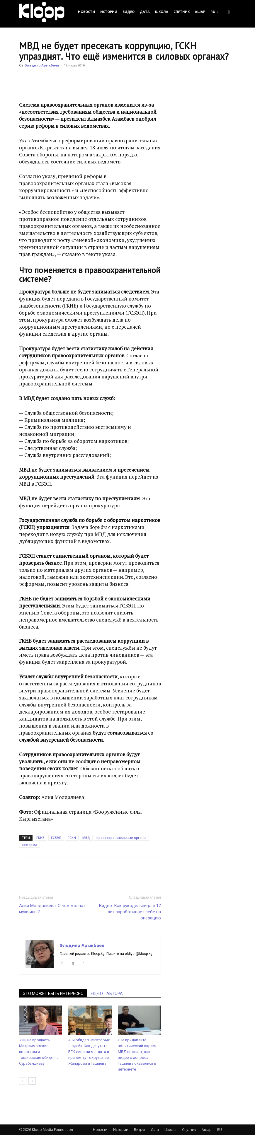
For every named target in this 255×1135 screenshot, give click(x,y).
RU (214, 11)
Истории (108, 11)
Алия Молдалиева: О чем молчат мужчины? (52, 908)
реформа (29, 844)
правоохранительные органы (121, 837)
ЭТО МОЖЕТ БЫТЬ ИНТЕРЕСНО (53, 993)
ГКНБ (40, 837)
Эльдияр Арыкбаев (42, 65)
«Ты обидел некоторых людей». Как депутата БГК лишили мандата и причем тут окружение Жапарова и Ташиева (89, 1052)
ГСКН (72, 837)
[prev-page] (22, 1081)
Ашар (200, 11)
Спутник (182, 11)
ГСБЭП (56, 837)
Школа (161, 11)
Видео (129, 11)
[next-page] (32, 1081)
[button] (229, 11)
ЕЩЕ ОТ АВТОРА (107, 993)
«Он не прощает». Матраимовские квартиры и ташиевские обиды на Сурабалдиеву (39, 1052)
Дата (145, 11)
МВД (86, 837)
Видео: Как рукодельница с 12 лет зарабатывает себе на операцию (130, 912)
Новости (86, 11)
